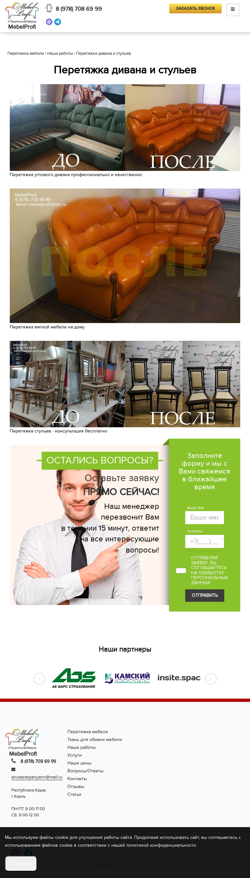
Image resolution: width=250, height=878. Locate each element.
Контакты (77, 778)
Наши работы (81, 747)
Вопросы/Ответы (85, 771)
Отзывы (75, 786)
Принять (21, 863)
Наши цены (79, 763)
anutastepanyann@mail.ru (36, 777)
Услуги (74, 755)
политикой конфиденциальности (161, 845)
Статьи (74, 794)
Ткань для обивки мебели (94, 739)
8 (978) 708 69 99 (79, 9)
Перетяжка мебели (87, 731)
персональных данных (209, 580)
